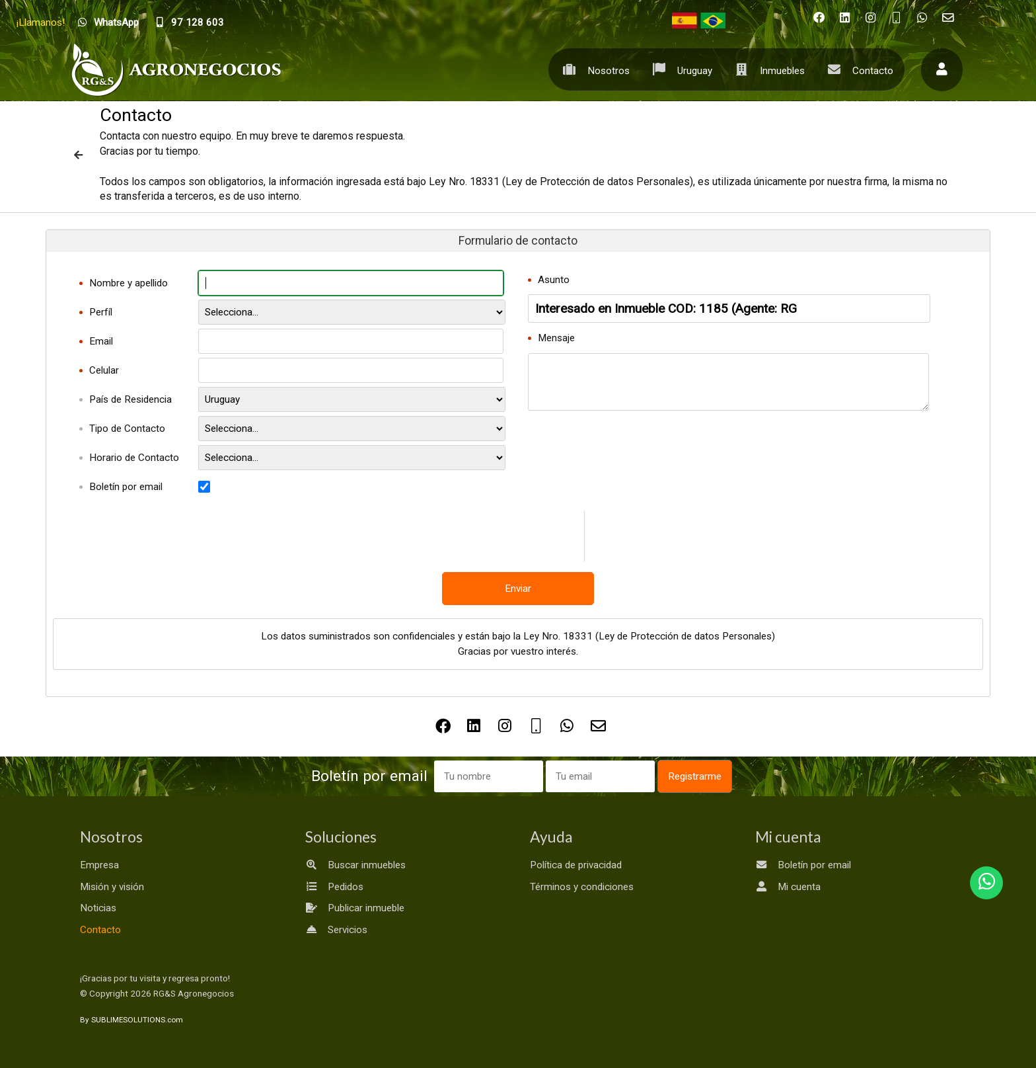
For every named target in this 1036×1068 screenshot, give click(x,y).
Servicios (336, 930)
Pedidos (334, 887)
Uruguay (679, 69)
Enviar (518, 589)
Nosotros (593, 69)
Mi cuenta (788, 887)
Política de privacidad (576, 865)
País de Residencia (130, 399)
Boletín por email (126, 487)
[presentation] (552, 536)
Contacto (857, 69)
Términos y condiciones (582, 887)
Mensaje (556, 338)
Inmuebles (767, 69)
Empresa (99, 865)
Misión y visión (112, 887)
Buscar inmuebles (355, 865)
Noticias (98, 908)
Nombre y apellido (128, 283)
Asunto (554, 280)
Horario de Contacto (134, 458)
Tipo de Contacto (127, 428)
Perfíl (100, 312)
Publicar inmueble (354, 908)
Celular (104, 370)
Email (101, 341)
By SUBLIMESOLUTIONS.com (131, 1019)
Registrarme (695, 776)
